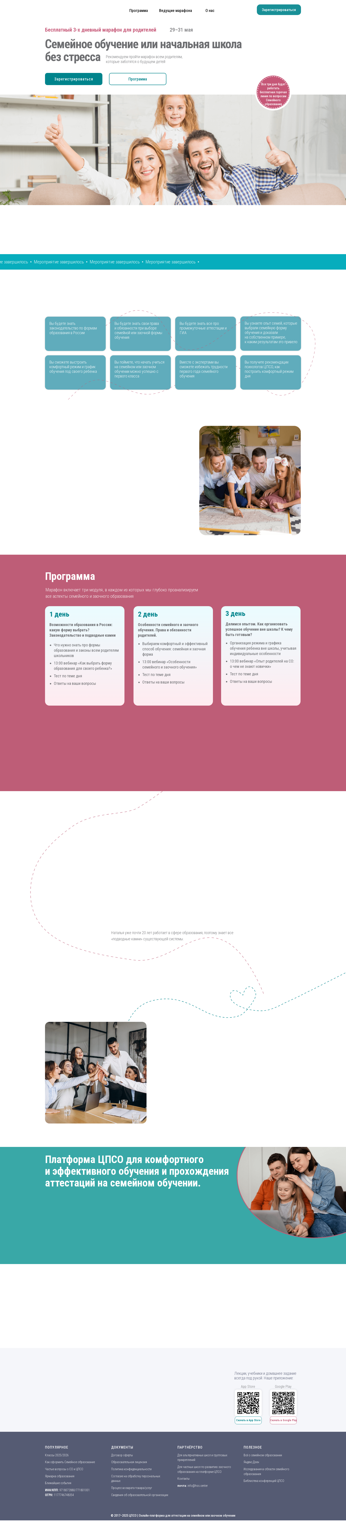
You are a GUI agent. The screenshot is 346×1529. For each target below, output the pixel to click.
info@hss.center (198, 1485)
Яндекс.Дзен (251, 1462)
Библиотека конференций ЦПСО (264, 1481)
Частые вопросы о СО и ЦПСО (64, 1469)
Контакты (183, 1478)
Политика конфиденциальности (131, 1469)
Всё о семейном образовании (263, 1455)
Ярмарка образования (59, 1476)
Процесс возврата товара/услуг (131, 1488)
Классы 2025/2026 (57, 1455)
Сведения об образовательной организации (139, 1495)
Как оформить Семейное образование (70, 1462)
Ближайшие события (58, 1483)
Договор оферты (122, 1455)
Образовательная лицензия (129, 1462)
